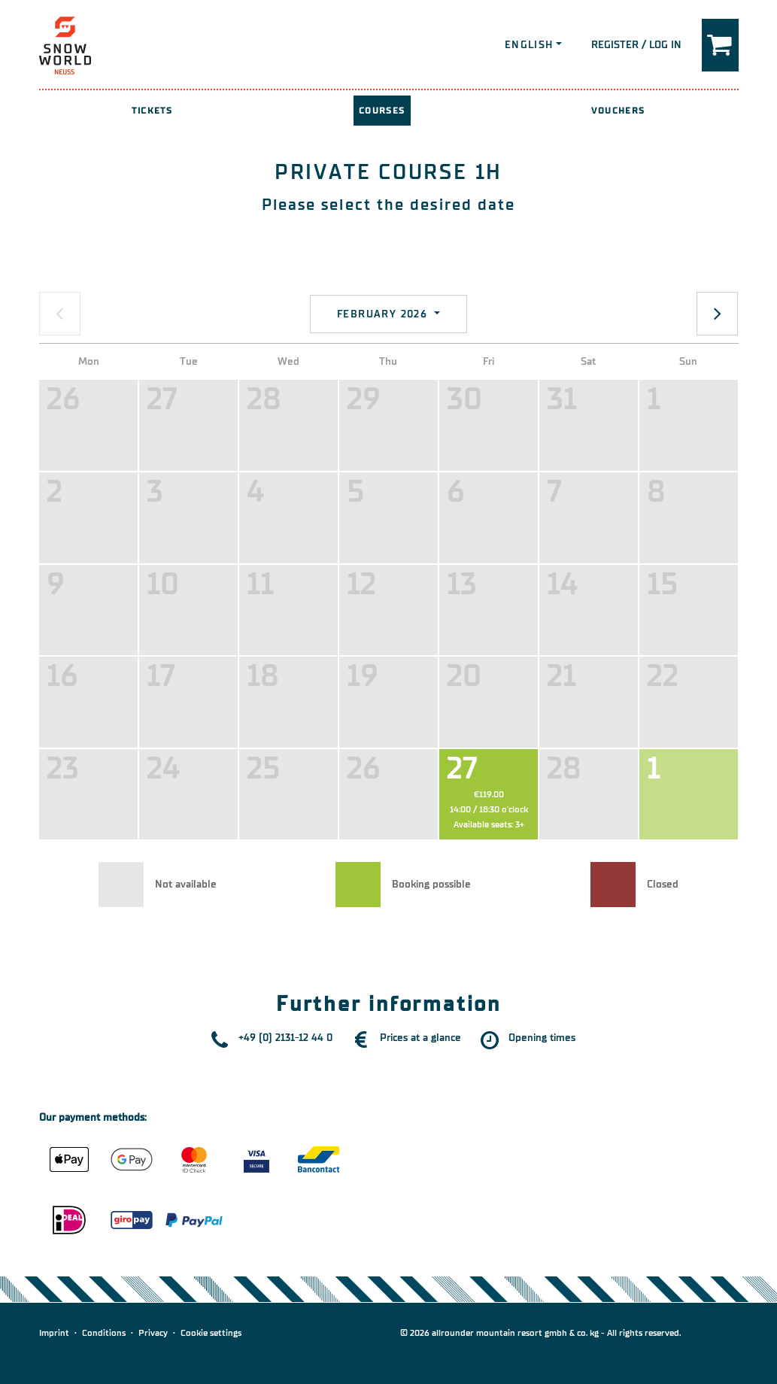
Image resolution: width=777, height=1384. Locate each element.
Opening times (541, 1037)
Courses (382, 110)
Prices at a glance (420, 1037)
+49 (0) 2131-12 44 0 (285, 1037)
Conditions (104, 1333)
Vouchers (618, 110)
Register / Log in (636, 44)
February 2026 (384, 314)
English (529, 44)
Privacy (153, 1333)
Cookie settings (211, 1333)
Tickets (152, 110)
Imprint (54, 1333)
